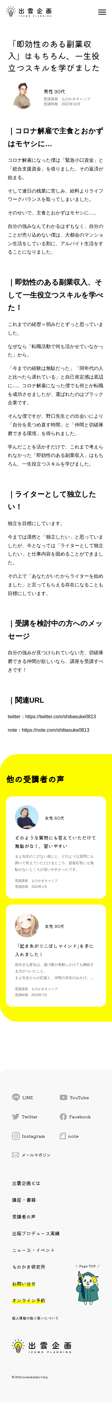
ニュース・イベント (33, 1249)
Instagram (28, 1136)
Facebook (75, 1116)
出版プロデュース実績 (36, 1233)
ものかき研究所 (28, 1266)
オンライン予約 (28, 1300)
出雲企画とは (26, 1183)
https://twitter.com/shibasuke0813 (60, 716)
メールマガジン (31, 1155)
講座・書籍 (24, 1199)
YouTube (74, 1097)
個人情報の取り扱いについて (35, 1317)
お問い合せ (24, 1283)
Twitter (25, 1117)
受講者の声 (24, 1216)
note (69, 1136)
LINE (22, 1097)
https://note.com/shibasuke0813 (55, 730)
